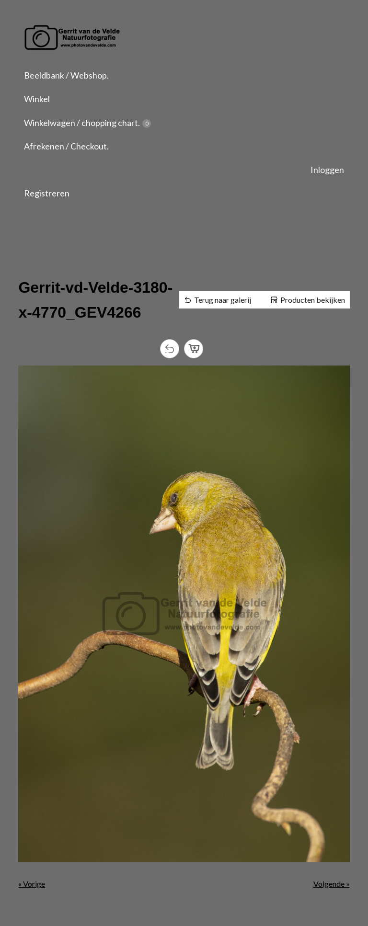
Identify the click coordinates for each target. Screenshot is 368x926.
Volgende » (331, 883)
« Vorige (31, 883)
